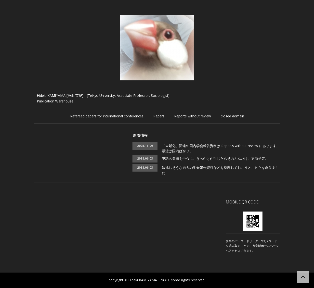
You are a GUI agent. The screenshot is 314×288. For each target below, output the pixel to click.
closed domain (232, 116)
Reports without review (192, 116)
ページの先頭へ (303, 277)
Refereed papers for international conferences (107, 116)
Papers (158, 116)
